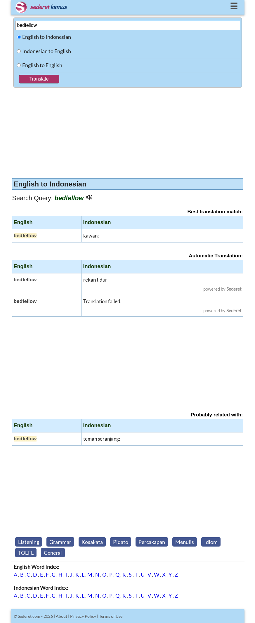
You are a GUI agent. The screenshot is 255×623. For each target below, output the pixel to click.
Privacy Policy (83, 616)
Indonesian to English (46, 51)
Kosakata (92, 542)
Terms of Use (110, 616)
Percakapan (151, 542)
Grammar (60, 542)
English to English (42, 65)
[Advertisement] (127, 131)
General (53, 552)
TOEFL (26, 552)
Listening (28, 542)
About (61, 616)
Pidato (120, 542)
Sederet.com (29, 616)
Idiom (211, 542)
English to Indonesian (46, 37)
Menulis (184, 542)
